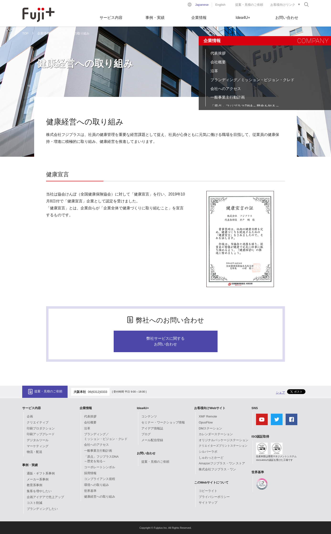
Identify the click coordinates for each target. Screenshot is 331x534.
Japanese (201, 4)
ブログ (146, 434)
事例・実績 (155, 18)
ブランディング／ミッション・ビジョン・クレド (252, 80)
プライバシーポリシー (214, 497)
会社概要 (218, 62)
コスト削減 (34, 503)
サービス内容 (111, 18)
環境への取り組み (96, 485)
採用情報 (90, 473)
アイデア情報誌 (152, 428)
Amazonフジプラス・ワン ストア (222, 463)
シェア (280, 392)
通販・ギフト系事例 (41, 473)
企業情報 (199, 18)
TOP (25, 33)
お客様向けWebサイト (209, 408)
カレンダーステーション (216, 434)
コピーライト (208, 491)
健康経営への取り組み (99, 496)
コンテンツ (149, 416)
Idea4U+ (243, 18)
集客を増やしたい (39, 491)
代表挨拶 (218, 53)
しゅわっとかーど (211, 457)
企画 (30, 416)
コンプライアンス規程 (99, 479)
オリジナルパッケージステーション (223, 440)
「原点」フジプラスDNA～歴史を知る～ (245, 106)
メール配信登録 (152, 440)
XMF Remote (208, 416)
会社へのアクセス (225, 89)
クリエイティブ (37, 422)
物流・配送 (34, 452)
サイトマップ (208, 502)
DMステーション (210, 428)
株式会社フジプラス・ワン (217, 469)
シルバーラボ (208, 451)
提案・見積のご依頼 (249, 4)
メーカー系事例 (37, 479)
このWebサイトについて (211, 482)
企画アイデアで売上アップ (45, 497)
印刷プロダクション (41, 428)
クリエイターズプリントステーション (223, 445)
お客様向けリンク (282, 4)
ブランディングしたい (42, 509)
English (220, 4)
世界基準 (90, 491)
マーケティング (37, 446)
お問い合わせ (286, 18)
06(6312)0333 (97, 392)
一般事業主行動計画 (227, 97)
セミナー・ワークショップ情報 (163, 422)
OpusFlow (206, 422)
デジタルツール (37, 440)
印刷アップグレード (41, 434)
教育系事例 (34, 485)
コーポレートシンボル (99, 467)
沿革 (214, 71)
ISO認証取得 (260, 436)
